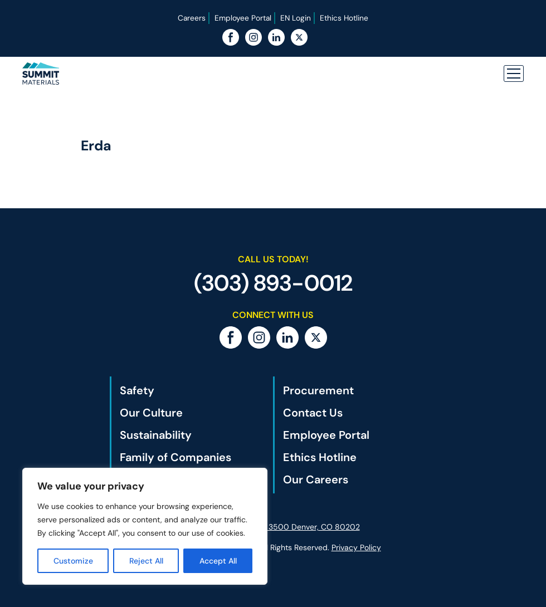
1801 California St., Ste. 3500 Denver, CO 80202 (273, 527)
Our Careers (315, 479)
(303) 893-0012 (273, 282)
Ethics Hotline (344, 18)
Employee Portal (242, 18)
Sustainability (156, 435)
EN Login (295, 18)
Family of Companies (175, 457)
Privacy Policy (356, 547)
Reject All (146, 561)
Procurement (318, 390)
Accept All (218, 561)
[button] (514, 73)
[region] (144, 526)
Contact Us (313, 412)
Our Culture (151, 412)
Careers (191, 18)
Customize (73, 561)
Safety (137, 390)
